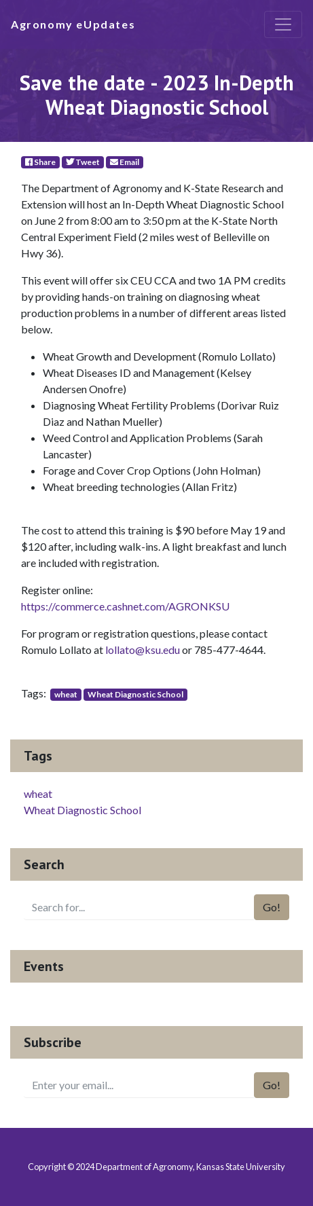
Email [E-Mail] (124, 162)
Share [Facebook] (40, 162)
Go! (271, 906)
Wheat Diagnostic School (135, 694)
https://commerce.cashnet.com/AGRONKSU (125, 606)
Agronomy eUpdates (73, 24)
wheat (65, 694)
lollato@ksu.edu (142, 649)
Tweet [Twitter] (83, 162)
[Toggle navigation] (283, 24)
